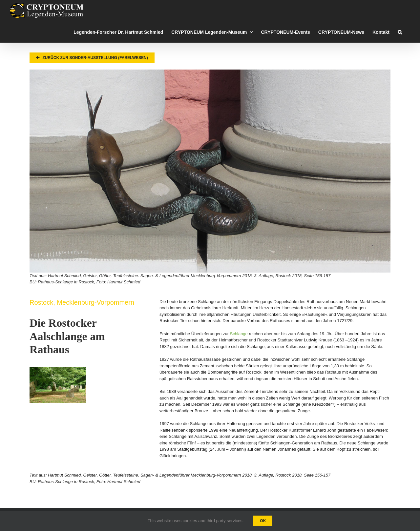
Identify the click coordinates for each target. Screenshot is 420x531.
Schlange (239, 333)
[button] (400, 32)
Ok (263, 521)
